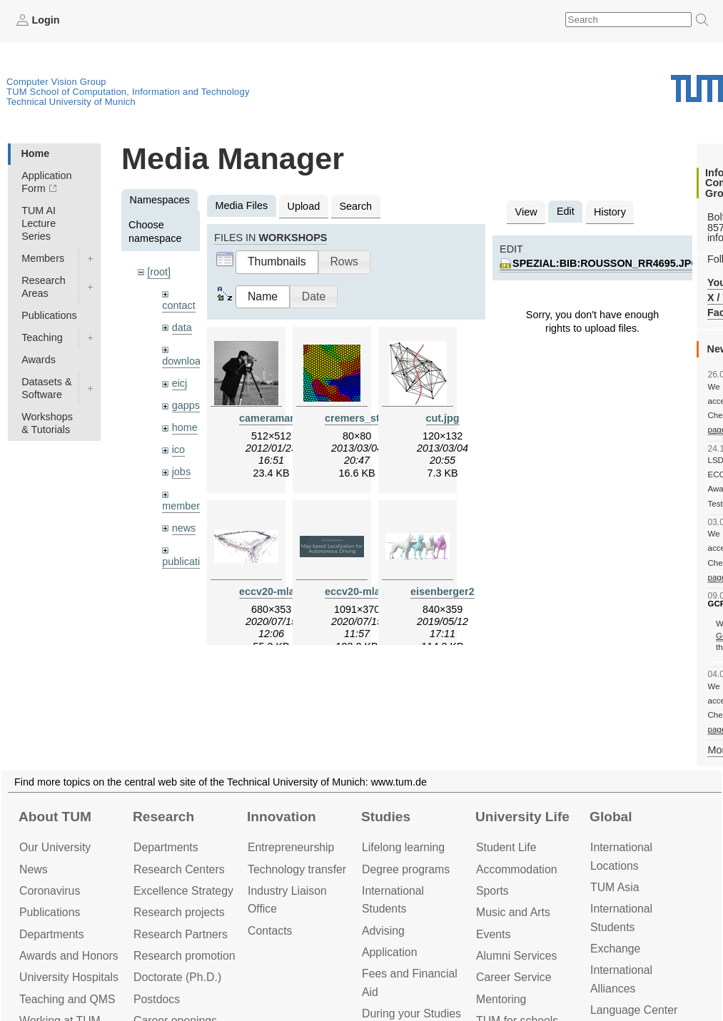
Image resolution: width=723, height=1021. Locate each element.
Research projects (179, 912)
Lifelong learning (403, 847)
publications (189, 561)
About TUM (55, 816)
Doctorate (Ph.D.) (177, 977)
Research (163, 816)
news (184, 528)
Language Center (633, 1010)
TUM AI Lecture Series (38, 223)
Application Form (46, 182)
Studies (385, 816)
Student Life (506, 847)
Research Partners (180, 934)
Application (389, 952)
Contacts (270, 931)
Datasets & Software (46, 388)
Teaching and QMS (67, 999)
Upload (304, 206)
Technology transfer (297, 869)
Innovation (281, 816)
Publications (49, 315)
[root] (159, 272)
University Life (522, 816)
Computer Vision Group (56, 81)
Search (355, 206)
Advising (383, 931)
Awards (38, 359)
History (610, 212)
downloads (186, 361)
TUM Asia (614, 887)
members (183, 506)
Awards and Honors (68, 956)
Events (493, 934)
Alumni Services (516, 956)
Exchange (615, 949)
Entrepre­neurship (291, 847)
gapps (186, 405)
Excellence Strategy (183, 891)
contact (178, 305)
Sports (492, 891)
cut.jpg (443, 418)
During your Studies (411, 1013)
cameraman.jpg (277, 418)
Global (611, 816)
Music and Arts (513, 912)
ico (178, 449)
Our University (55, 847)
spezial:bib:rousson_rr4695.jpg (605, 263)
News (33, 869)
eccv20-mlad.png (366, 591)
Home (35, 153)
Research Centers (179, 869)
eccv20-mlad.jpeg (282, 591)
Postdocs (156, 999)
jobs (181, 471)
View (526, 212)
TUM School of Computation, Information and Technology (128, 91)
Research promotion (184, 956)
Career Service (514, 977)
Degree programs (406, 869)
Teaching (42, 337)
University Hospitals (68, 977)
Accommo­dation (516, 869)
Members (42, 258)
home (185, 427)
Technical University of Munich (71, 101)
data (182, 327)
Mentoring (501, 999)
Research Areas (43, 287)
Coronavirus (49, 891)
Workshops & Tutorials (47, 423)
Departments (51, 934)
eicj (180, 383)
